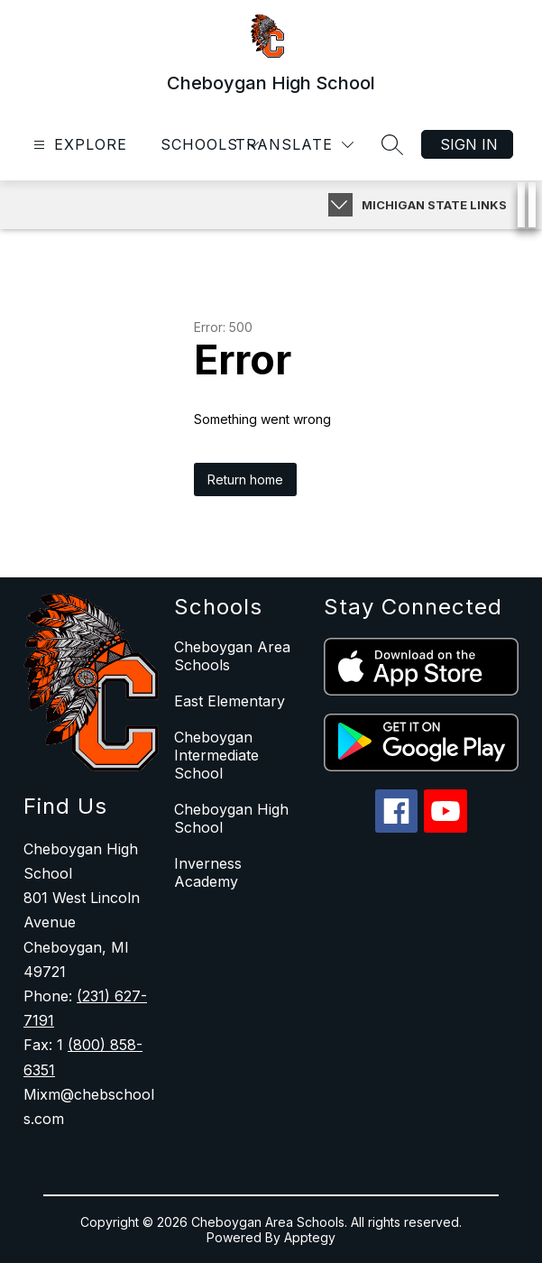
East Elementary (229, 701)
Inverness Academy (208, 872)
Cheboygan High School (231, 818)
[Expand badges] (340, 205)
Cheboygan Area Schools (232, 656)
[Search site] (392, 144)
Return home (245, 479)
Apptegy (309, 1237)
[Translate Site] (294, 145)
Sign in (469, 144)
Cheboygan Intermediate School (216, 755)
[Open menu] (78, 145)
